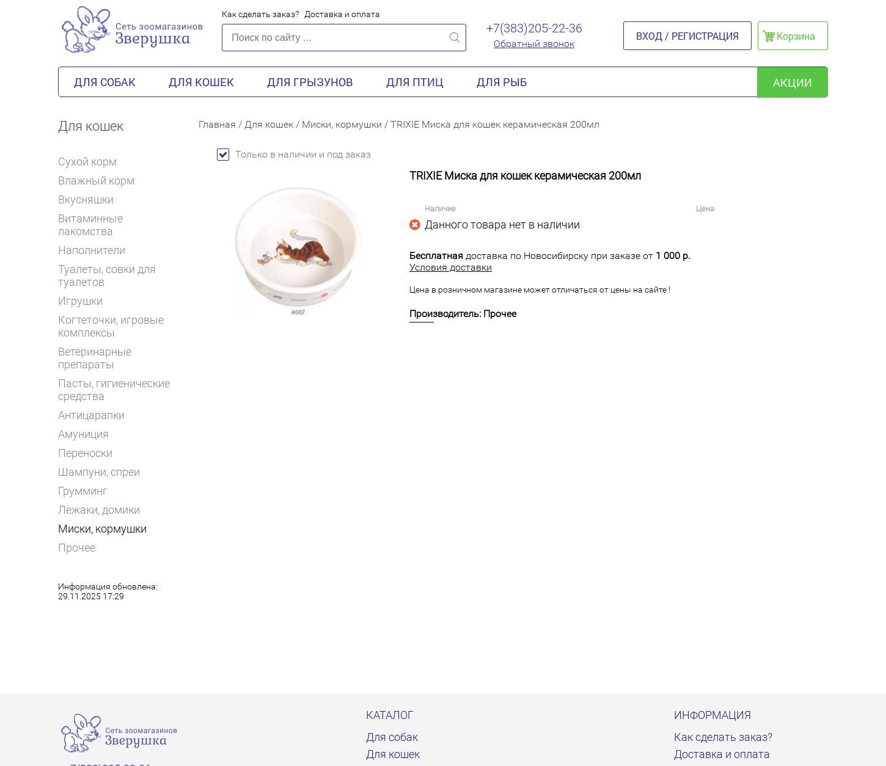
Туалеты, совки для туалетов (107, 275)
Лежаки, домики (99, 509)
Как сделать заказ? (260, 14)
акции (792, 82)
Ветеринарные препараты (119, 358)
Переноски (85, 453)
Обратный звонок (534, 43)
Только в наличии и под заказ (294, 154)
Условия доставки (450, 267)
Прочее (76, 547)
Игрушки (85, 300)
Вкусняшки (91, 199)
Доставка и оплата (342, 14)
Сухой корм (92, 161)
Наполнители (97, 250)
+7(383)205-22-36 (534, 28)
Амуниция (83, 434)
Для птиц (415, 82)
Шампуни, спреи (99, 471)
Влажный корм (101, 180)
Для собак (105, 82)
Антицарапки (91, 415)
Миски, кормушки (102, 528)
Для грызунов (310, 82)
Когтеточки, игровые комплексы (111, 326)
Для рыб (502, 82)
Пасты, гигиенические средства (114, 390)
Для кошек (201, 82)
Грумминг (88, 490)
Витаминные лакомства (119, 225)
